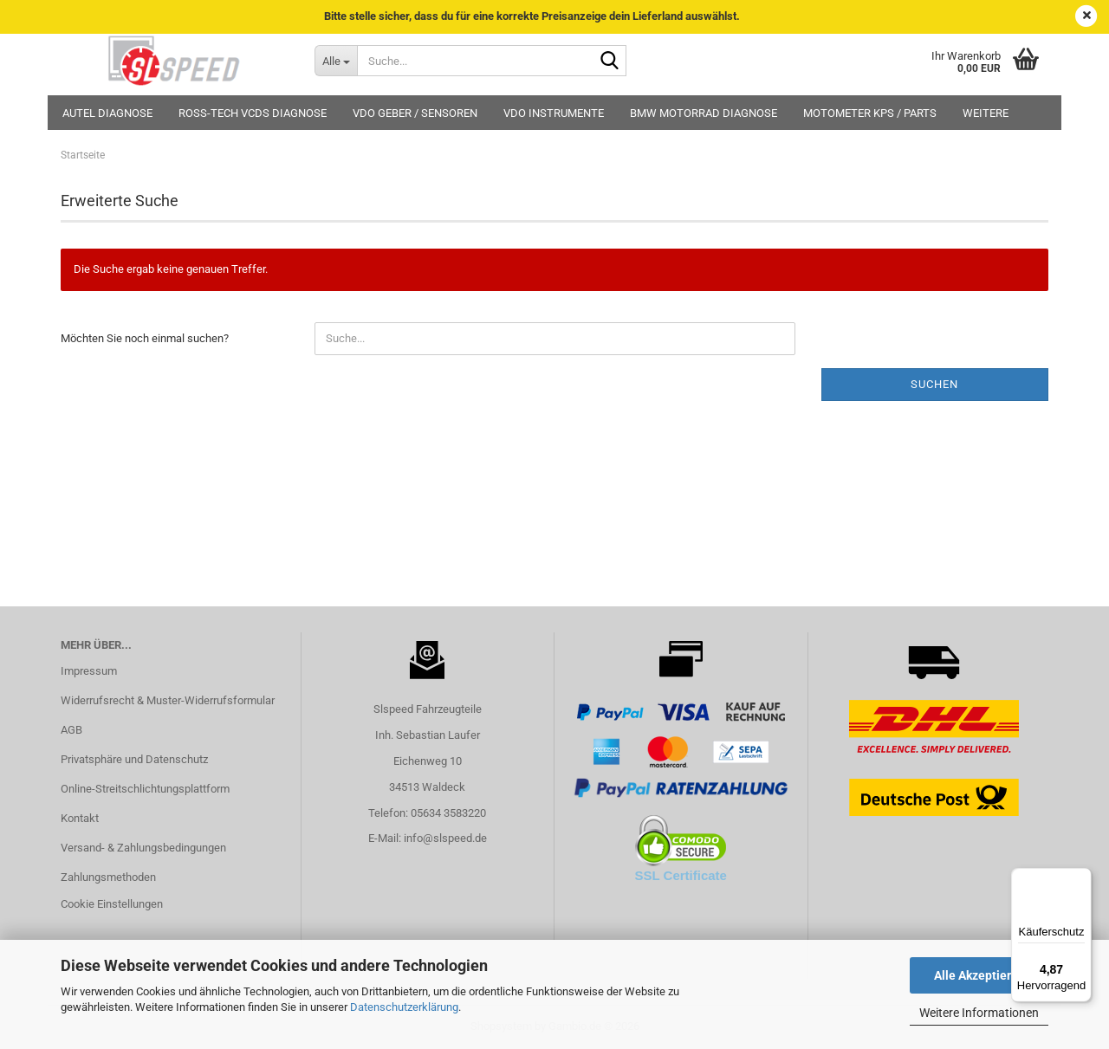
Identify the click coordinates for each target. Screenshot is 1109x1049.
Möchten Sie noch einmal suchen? (145, 338)
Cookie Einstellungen (112, 903)
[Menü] (1081, 878)
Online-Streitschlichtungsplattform (145, 788)
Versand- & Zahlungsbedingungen (143, 847)
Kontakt (80, 818)
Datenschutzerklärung (404, 1006)
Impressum (89, 670)
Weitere (985, 113)
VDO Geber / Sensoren (415, 113)
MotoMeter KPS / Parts (870, 113)
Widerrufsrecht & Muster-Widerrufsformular (168, 700)
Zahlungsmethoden (108, 877)
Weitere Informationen (979, 1013)
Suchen (934, 384)
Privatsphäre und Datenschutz (134, 759)
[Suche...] (336, 60)
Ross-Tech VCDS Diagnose (252, 113)
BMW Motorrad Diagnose (703, 113)
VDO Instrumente (553, 113)
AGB (71, 729)
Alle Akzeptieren (979, 975)
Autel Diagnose (107, 113)
